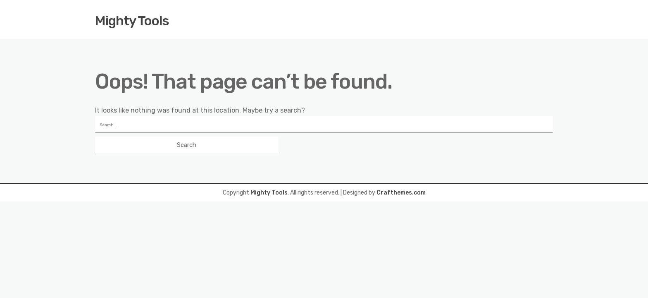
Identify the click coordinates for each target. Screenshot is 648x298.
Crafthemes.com (401, 192)
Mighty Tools (132, 21)
